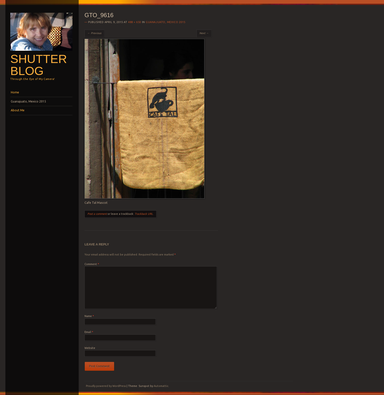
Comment (91, 264)
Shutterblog (38, 64)
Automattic (161, 385)
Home (15, 92)
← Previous (94, 33)
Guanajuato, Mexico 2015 (28, 101)
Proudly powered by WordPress (106, 385)
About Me (17, 110)
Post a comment (97, 213)
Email (88, 332)
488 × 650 (134, 22)
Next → (204, 33)
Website (89, 347)
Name (89, 316)
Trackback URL (144, 213)
